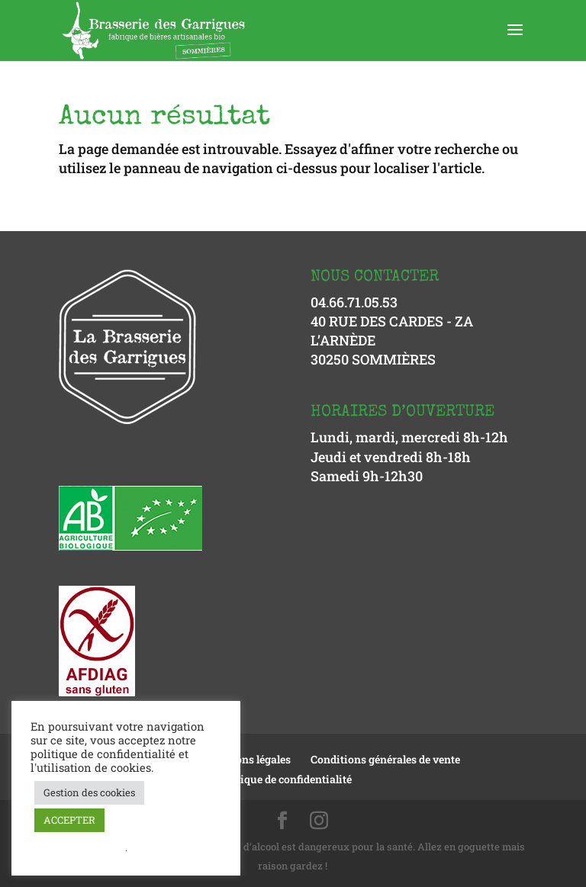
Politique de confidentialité (284, 779)
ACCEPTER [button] (69, 820)
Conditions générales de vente (385, 759)
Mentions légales (248, 759)
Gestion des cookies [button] (89, 792)
